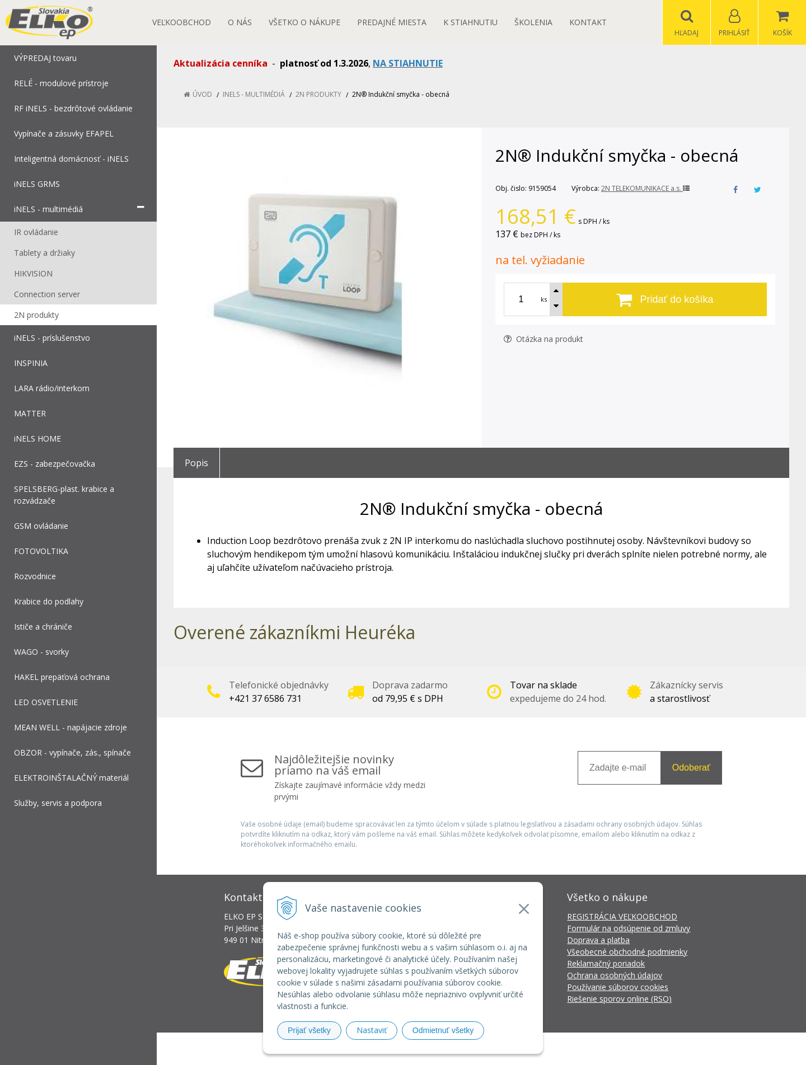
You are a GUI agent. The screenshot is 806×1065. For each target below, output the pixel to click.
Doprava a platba (598, 940)
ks (544, 299)
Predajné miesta (392, 22)
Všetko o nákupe (304, 22)
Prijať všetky (309, 1030)
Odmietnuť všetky (443, 1030)
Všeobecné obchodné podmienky (627, 951)
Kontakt (588, 22)
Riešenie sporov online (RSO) (619, 998)
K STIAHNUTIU (470, 22)
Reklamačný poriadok (606, 963)
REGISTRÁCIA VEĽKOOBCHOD (622, 916)
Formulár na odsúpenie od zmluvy (628, 928)
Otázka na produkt (543, 339)
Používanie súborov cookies (617, 987)
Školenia (533, 22)
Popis (196, 463)
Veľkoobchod (181, 22)
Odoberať (691, 767)
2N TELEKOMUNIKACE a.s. (645, 188)
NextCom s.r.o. (603, 1048)
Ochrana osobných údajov (614, 975)
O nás (240, 22)
